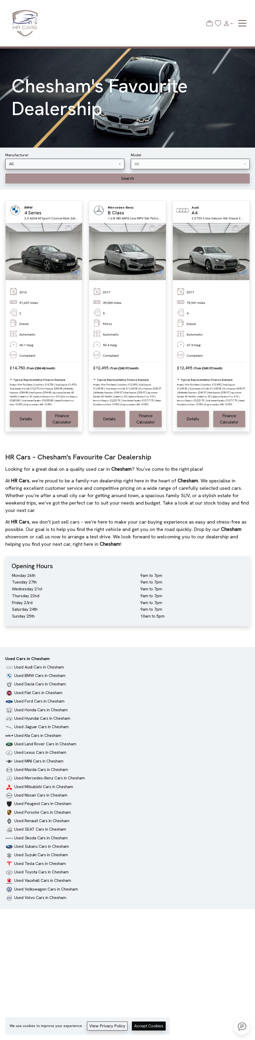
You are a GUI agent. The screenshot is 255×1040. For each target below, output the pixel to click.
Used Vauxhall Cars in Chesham (42, 880)
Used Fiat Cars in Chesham (38, 692)
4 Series (32, 213)
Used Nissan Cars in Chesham (40, 795)
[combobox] (65, 164)
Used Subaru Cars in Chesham (41, 846)
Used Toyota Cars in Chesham (41, 872)
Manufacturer (17, 155)
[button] (227, 23)
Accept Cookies (148, 1026)
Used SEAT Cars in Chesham (40, 829)
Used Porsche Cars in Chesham (42, 812)
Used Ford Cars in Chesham (39, 701)
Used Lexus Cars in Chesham (40, 752)
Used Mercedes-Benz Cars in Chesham (49, 778)
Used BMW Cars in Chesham (40, 675)
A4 (194, 213)
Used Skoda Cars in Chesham (41, 838)
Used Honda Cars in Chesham (41, 710)
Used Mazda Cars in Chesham (41, 769)
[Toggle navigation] (242, 23)
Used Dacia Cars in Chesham (40, 684)
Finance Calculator (62, 419)
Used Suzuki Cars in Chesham (41, 855)
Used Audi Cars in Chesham (39, 667)
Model (136, 155)
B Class (116, 213)
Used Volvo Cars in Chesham (40, 897)
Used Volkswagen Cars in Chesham (46, 889)
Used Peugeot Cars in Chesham (42, 803)
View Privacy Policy (107, 1026)
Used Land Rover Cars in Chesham (45, 744)
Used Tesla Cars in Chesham (40, 863)
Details (26, 419)
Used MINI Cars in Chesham (38, 761)
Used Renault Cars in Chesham (41, 820)
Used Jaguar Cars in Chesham (41, 727)
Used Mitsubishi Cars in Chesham (43, 786)
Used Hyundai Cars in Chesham (42, 718)
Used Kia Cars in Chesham (37, 735)
